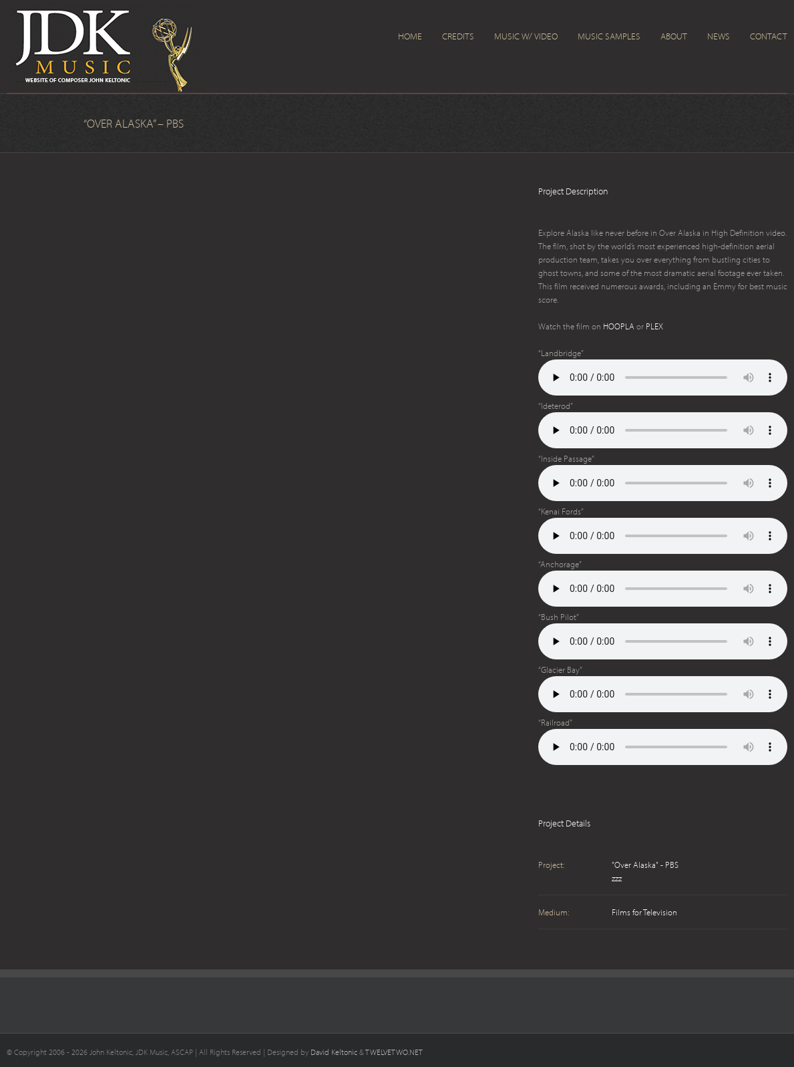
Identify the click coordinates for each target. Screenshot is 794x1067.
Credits (458, 36)
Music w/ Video (526, 36)
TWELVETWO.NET (394, 1052)
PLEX (654, 326)
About (673, 36)
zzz (617, 878)
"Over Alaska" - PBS (645, 864)
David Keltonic (334, 1052)
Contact (768, 36)
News (718, 36)
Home (410, 36)
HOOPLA (618, 326)
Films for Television (644, 912)
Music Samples (609, 36)
